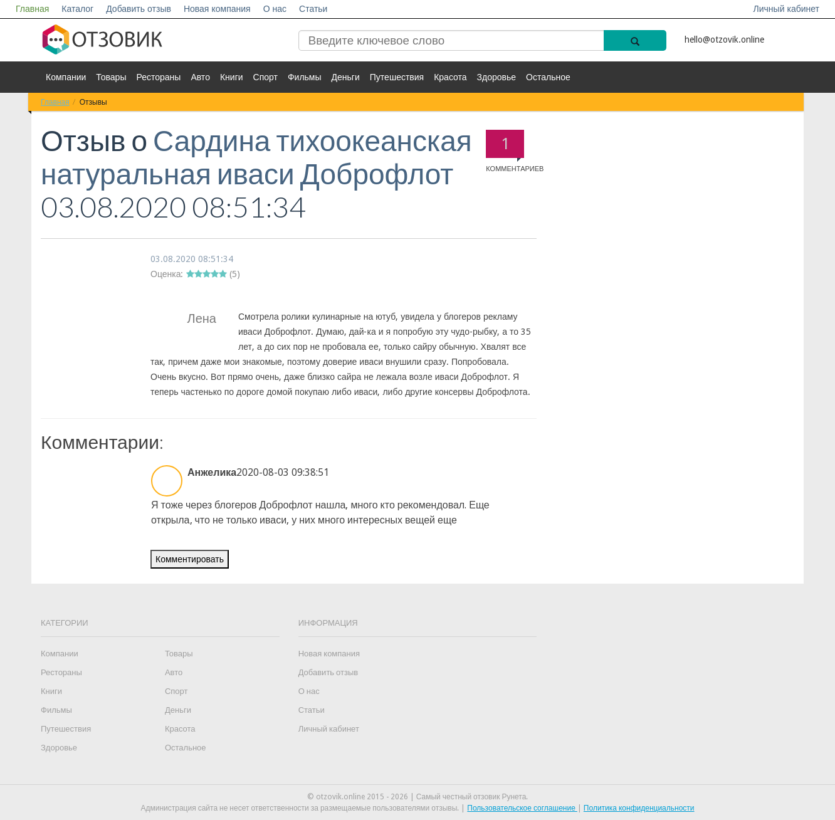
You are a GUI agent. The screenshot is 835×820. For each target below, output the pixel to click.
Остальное (548, 77)
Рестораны (158, 77)
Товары (111, 77)
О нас (274, 9)
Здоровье (497, 77)
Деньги (346, 77)
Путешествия (397, 77)
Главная (32, 9)
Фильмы (305, 77)
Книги (231, 77)
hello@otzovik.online (724, 39)
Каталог (77, 9)
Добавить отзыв (138, 9)
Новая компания (217, 9)
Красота (450, 77)
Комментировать (189, 559)
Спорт (265, 77)
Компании (66, 77)
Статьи (313, 9)
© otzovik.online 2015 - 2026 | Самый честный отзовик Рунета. (417, 796)
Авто (200, 77)
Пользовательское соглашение (522, 808)
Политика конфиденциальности (639, 808)
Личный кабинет (786, 9)
